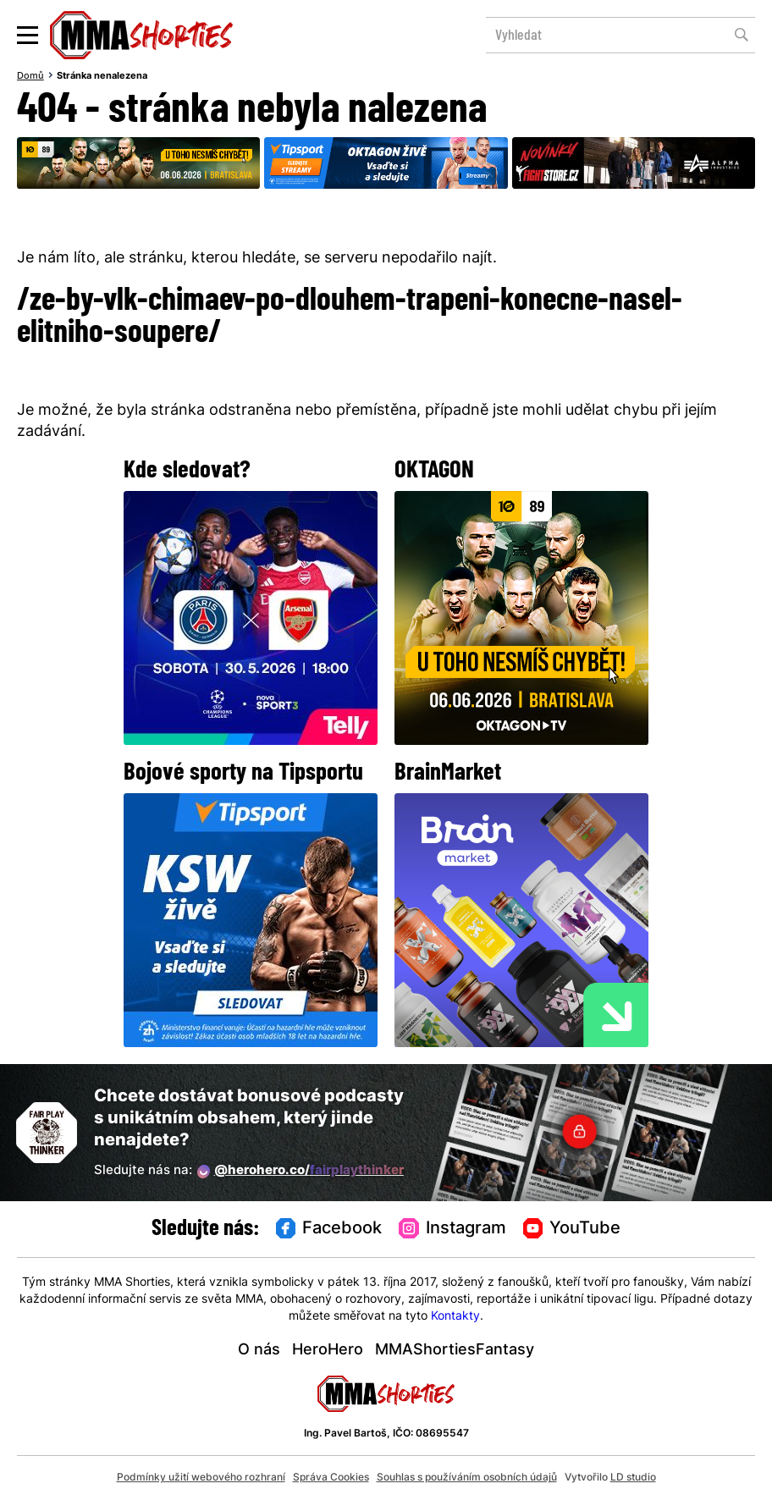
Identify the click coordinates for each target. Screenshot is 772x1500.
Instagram (452, 1229)
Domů (30, 76)
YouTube (572, 1229)
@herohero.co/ (300, 1171)
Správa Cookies (331, 1478)
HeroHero (327, 1351)
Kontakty (455, 1316)
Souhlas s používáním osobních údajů (467, 1478)
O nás (259, 1351)
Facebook (329, 1229)
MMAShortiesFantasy (454, 1351)
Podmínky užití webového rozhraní (201, 1478)
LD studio (633, 1478)
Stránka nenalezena (102, 76)
